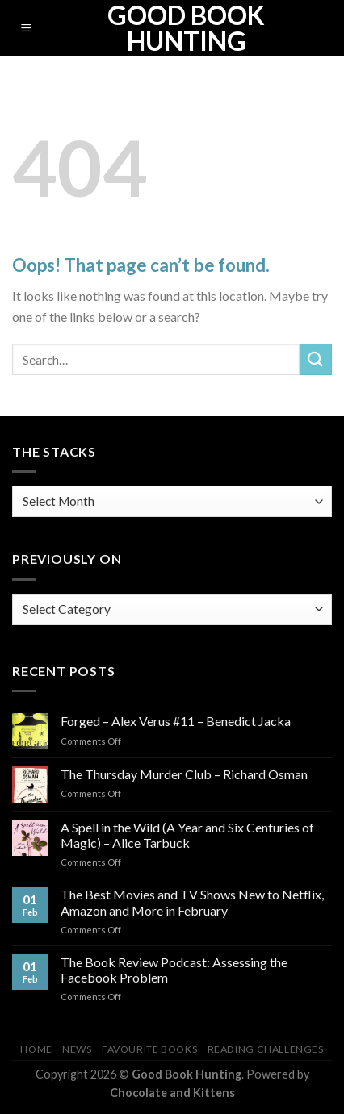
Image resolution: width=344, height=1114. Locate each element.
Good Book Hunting (186, 28)
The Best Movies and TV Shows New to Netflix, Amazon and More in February (192, 902)
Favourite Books (149, 1049)
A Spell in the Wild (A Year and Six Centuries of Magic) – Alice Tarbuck (187, 835)
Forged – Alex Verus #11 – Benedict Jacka (176, 720)
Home (36, 1049)
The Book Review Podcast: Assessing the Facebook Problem (174, 969)
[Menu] (27, 28)
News (76, 1049)
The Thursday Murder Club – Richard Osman (184, 774)
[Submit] (316, 359)
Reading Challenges (266, 1049)
